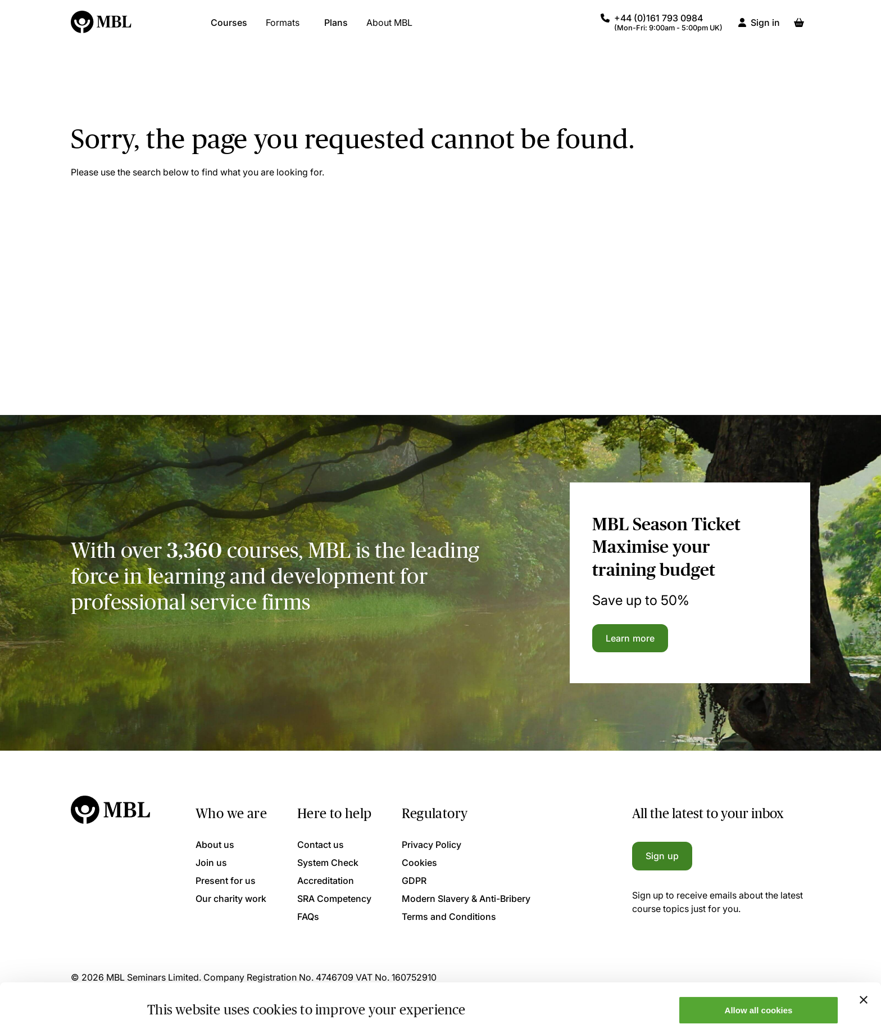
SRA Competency (334, 898)
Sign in (765, 28)
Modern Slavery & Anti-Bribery (466, 898)
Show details (173, 1002)
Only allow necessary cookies (759, 1001)
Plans (336, 28)
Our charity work (231, 898)
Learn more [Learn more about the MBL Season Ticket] (630, 638)
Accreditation (325, 880)
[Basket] (799, 28)
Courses (229, 28)
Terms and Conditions (449, 916)
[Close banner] (864, 958)
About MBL (389, 28)
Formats (282, 28)
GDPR (414, 880)
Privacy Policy (431, 844)
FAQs (308, 916)
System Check (327, 862)
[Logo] (102, 28)
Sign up (662, 855)
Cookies (419, 862)
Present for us (226, 880)
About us (215, 844)
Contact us (320, 844)
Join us (211, 862)
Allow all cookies (759, 968)
